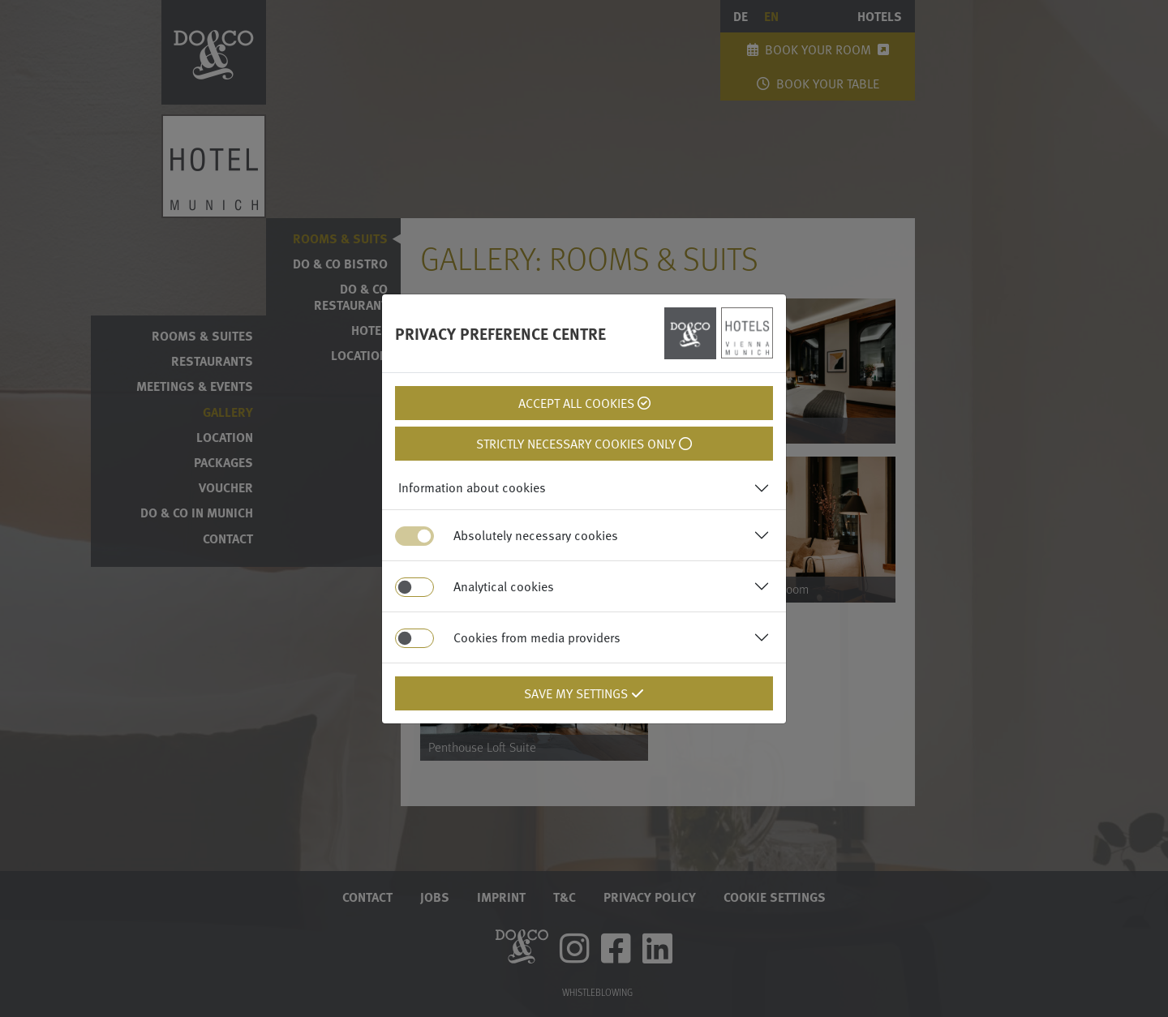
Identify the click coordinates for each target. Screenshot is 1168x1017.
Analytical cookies (503, 586)
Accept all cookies (584, 403)
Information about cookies (472, 487)
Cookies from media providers (536, 637)
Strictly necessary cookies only (584, 443)
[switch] (414, 587)
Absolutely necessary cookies (535, 535)
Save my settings (584, 693)
